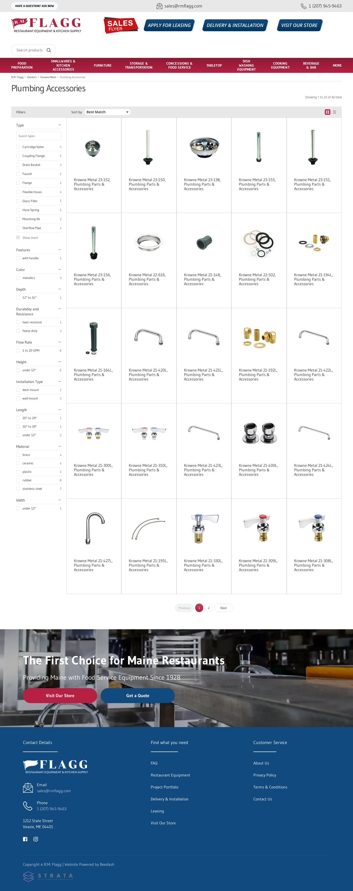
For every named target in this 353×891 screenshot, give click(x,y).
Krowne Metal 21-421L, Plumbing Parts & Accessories (203, 374)
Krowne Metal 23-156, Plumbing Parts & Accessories (92, 279)
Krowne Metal (48, 77)
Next (223, 608)
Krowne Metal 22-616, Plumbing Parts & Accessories (147, 279)
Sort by (76, 112)
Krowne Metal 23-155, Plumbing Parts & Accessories (257, 184)
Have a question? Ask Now (34, 6)
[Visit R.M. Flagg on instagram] (35, 838)
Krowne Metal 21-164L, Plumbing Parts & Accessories (93, 374)
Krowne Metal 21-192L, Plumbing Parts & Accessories (258, 374)
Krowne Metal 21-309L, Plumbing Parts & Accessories (258, 565)
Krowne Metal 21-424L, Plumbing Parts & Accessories (313, 470)
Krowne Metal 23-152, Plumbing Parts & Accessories (92, 184)
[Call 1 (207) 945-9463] (321, 6)
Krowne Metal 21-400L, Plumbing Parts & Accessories (258, 470)
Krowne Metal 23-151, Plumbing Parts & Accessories (312, 184)
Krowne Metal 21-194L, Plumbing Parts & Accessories (313, 279)
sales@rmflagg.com (54, 790)
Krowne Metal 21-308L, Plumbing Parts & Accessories (313, 565)
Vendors (32, 77)
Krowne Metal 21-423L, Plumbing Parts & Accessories (203, 470)
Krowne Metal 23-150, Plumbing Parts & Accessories (147, 184)
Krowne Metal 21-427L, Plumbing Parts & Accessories (93, 565)
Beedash (107, 864)
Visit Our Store (60, 695)
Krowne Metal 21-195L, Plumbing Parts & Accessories (148, 565)
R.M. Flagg (17, 77)
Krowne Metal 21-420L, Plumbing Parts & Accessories (148, 374)
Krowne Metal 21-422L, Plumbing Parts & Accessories (313, 374)
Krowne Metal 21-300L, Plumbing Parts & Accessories (93, 470)
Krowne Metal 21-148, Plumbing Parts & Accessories (202, 279)
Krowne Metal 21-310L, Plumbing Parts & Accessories (148, 470)
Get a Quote (137, 695)
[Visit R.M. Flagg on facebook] (25, 838)
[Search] (33, 50)
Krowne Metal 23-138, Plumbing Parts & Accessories (202, 184)
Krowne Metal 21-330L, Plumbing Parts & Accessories (203, 565)
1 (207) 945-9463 (51, 808)
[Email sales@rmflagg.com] (179, 6)
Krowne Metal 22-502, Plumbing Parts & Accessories (257, 279)
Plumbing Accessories (72, 77)
